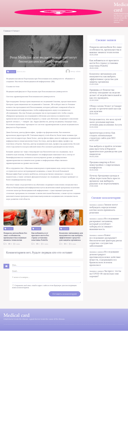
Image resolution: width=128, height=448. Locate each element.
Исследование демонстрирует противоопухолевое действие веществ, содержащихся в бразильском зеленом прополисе (105, 258)
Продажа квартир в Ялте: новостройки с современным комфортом (104, 165)
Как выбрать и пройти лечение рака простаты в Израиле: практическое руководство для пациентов (105, 150)
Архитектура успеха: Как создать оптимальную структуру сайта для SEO (102, 135)
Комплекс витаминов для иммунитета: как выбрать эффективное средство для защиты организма (103, 77)
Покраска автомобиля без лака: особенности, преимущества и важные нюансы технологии (105, 50)
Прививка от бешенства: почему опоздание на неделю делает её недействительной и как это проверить (105, 93)
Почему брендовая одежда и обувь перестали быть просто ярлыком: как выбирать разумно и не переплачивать (104, 179)
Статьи (15, 31)
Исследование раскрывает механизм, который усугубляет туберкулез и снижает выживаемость (104, 223)
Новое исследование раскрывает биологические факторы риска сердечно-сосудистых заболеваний (105, 240)
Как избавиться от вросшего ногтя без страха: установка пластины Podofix (104, 63)
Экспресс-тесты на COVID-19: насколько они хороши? (105, 274)
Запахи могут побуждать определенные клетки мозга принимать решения (103, 208)
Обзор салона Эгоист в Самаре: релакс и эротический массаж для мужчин (105, 109)
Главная (7, 31)
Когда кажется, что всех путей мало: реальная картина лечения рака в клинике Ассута (105, 122)
